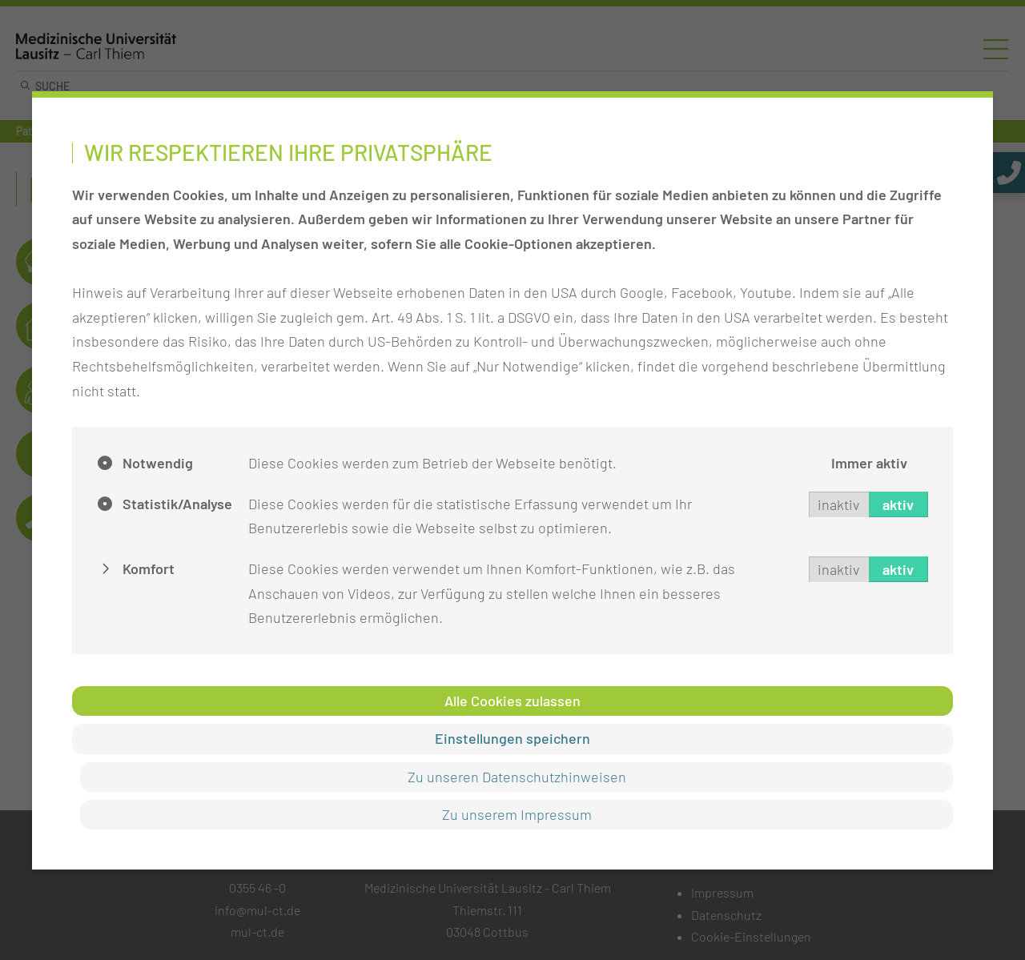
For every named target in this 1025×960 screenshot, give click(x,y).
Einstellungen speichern (512, 738)
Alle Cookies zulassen (512, 700)
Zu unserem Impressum (517, 814)
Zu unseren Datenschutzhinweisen (517, 776)
